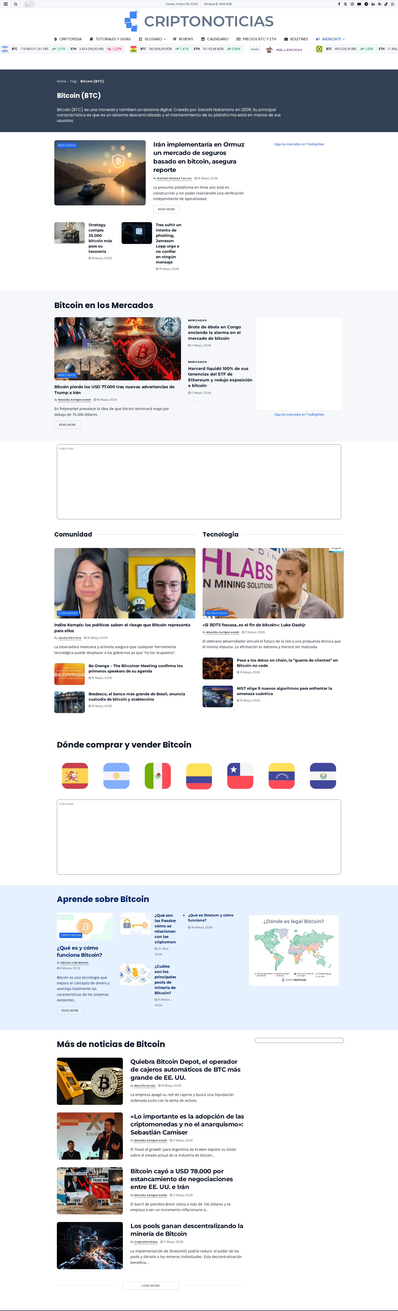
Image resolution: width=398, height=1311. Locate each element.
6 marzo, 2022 (68, 969)
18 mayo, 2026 (206, 178)
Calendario (214, 39)
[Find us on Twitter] (345, 4)
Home (61, 81)
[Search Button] (15, 4)
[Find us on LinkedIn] (373, 4)
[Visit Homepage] (199, 21)
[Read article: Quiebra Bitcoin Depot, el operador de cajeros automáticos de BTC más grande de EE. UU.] (90, 1082)
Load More (151, 1286)
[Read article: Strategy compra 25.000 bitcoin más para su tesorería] (69, 233)
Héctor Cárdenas (75, 963)
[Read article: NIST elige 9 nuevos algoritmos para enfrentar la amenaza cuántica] (218, 697)
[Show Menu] (6, 4)
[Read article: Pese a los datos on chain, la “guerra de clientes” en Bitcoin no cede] (218, 669)
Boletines (296, 39)
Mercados (67, 145)
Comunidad (68, 614)
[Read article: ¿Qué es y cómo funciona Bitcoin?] (85, 927)
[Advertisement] (199, 839)
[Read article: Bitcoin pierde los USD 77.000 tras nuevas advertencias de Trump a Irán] (117, 349)
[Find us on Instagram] (352, 4)
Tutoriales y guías (110, 39)
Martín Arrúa (144, 1086)
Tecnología (216, 614)
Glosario (150, 39)
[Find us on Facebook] (339, 4)
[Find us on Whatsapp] (392, 4)
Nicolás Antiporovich (74, 400)
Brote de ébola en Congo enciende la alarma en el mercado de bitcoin (214, 333)
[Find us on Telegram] (366, 4)
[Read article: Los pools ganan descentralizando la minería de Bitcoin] (90, 1246)
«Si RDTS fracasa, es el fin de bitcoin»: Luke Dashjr (254, 625)
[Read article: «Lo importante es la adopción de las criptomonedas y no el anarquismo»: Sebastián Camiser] (90, 1136)
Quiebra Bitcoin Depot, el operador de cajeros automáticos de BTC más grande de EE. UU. (185, 1070)
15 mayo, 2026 (100, 678)
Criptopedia (68, 39)
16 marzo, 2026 (200, 928)
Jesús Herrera (69, 638)
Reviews (183, 39)
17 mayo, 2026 (199, 346)
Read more (169, 208)
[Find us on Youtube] (359, 4)
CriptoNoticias (146, 1243)
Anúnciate (328, 39)
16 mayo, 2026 (96, 638)
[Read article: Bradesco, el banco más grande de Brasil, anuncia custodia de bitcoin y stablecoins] (69, 703)
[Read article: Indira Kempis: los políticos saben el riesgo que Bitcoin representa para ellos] (124, 583)
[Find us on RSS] (379, 4)
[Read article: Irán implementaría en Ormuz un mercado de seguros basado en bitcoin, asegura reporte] (100, 172)
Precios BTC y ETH (256, 39)
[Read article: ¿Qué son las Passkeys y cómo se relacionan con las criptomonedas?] (135, 924)
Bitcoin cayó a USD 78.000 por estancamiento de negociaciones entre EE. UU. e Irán (181, 1179)
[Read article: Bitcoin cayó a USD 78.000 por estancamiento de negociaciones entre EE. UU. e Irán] (90, 1191)
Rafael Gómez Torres (174, 178)
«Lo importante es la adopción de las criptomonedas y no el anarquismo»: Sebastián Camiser (187, 1125)
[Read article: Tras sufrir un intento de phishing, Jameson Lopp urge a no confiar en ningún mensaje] (137, 233)
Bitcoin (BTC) (92, 81)
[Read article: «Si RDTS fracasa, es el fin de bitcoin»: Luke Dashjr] (273, 583)
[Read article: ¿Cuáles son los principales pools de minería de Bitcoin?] (135, 975)
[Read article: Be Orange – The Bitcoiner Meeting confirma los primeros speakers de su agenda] (69, 674)
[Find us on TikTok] (386, 4)
